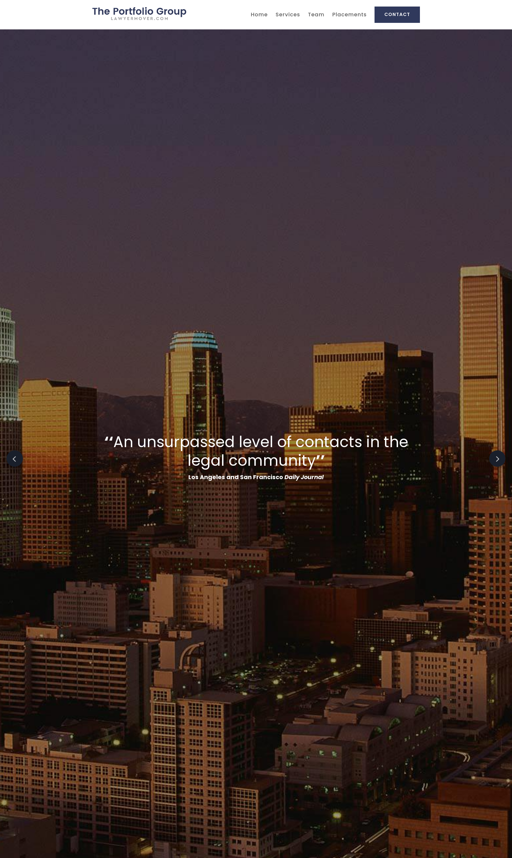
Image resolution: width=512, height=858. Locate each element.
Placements (349, 14)
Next (497, 458)
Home (259, 14)
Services (288, 14)
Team (316, 14)
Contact (397, 14)
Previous (15, 458)
